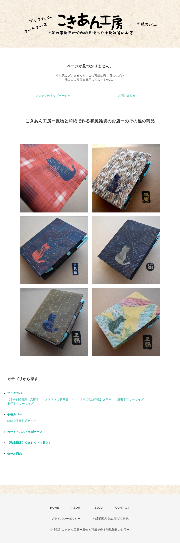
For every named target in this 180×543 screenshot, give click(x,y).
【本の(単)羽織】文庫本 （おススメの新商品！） (40, 399)
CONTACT (122, 507)
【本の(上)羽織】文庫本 (96, 399)
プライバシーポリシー (66, 518)
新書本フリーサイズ (130, 399)
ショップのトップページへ (53, 95)
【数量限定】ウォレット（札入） (29, 442)
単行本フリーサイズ (20, 403)
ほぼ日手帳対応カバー (22, 420)
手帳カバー (14, 414)
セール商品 (14, 453)
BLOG (98, 507)
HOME (54, 507)
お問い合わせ (127, 95)
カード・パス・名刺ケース (25, 431)
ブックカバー (16, 393)
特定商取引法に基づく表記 (111, 518)
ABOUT (77, 507)
